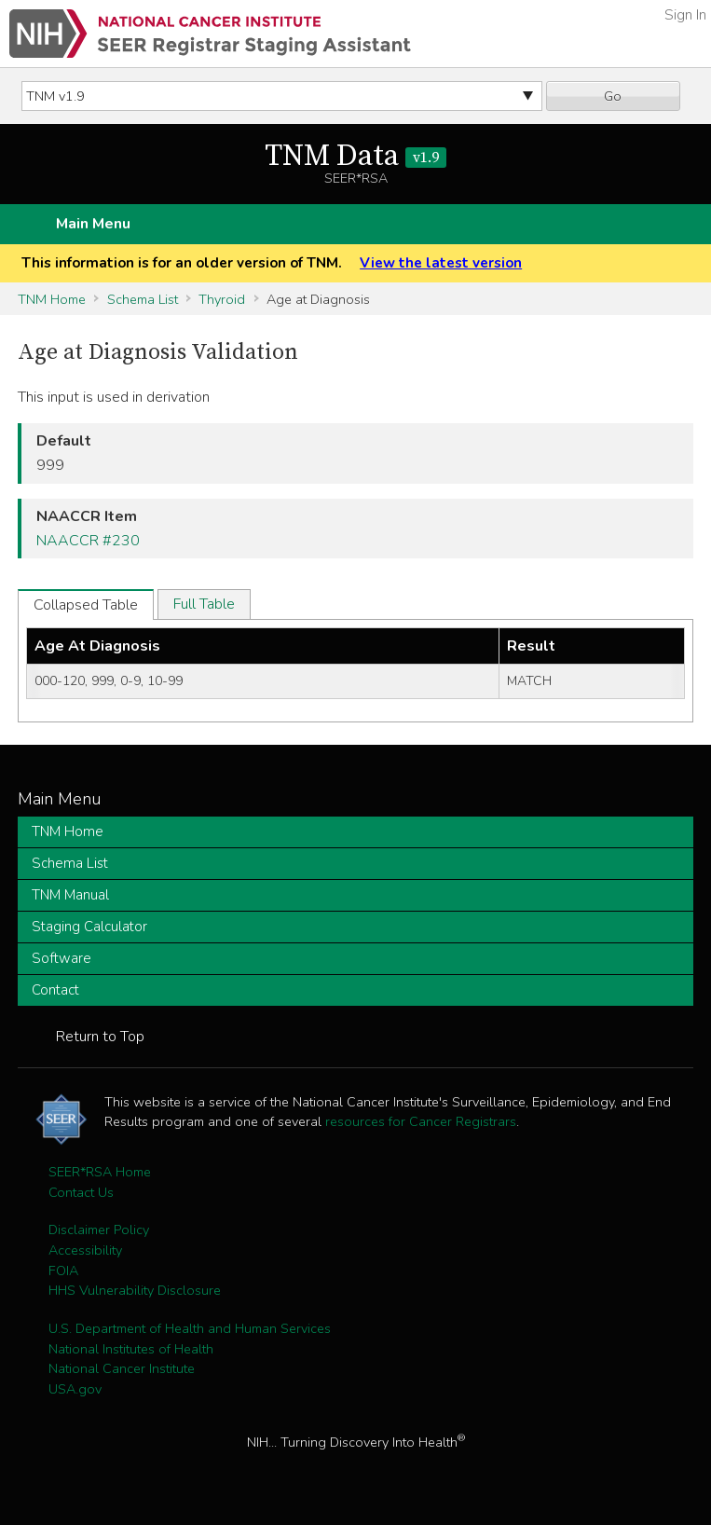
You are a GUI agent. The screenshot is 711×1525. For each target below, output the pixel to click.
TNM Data (355, 156)
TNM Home (52, 299)
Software (61, 958)
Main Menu (93, 223)
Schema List (142, 299)
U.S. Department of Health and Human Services (189, 1328)
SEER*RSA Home (99, 1171)
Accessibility (85, 1250)
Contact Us (81, 1192)
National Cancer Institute (121, 1368)
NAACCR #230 (88, 540)
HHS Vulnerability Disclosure (134, 1290)
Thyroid (221, 299)
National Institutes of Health (130, 1349)
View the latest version (441, 263)
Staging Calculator (89, 926)
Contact (55, 990)
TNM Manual (70, 895)
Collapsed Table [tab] (86, 605)
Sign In (685, 15)
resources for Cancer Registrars (420, 1121)
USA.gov (75, 1389)
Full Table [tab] (204, 604)
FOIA (63, 1270)
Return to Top (100, 1036)
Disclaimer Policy (98, 1229)
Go (613, 96)
